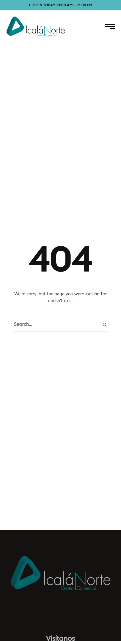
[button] (110, 26)
